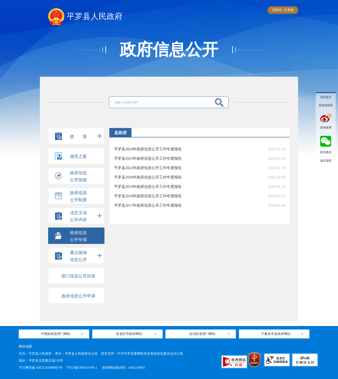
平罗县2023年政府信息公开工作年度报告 (148, 158)
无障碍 (277, 10)
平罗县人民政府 (85, 16)
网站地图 (25, 346)
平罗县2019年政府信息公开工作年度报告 (148, 187)
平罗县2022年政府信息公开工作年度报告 (148, 168)
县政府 (120, 132)
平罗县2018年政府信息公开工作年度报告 (148, 196)
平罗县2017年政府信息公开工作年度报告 (148, 205)
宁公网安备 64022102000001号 (40, 367)
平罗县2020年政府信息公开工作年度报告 (148, 177)
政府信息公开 (169, 50)
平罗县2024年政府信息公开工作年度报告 (148, 149)
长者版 (289, 10)
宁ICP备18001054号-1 (82, 367)
